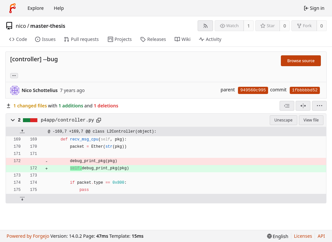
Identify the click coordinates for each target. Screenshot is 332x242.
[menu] (319, 106)
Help (59, 8)
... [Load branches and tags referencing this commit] (14, 75)
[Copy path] (98, 120)
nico (21, 26)
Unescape (283, 120)
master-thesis (47, 26)
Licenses (303, 236)
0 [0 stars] (284, 26)
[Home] (12, 8)
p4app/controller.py (67, 120)
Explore (36, 8)
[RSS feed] (205, 25)
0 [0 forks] (321, 26)
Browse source (301, 61)
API (321, 236)
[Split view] (303, 106)
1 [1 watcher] (248, 26)
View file (311, 120)
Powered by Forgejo (28, 236)
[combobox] (287, 106)
